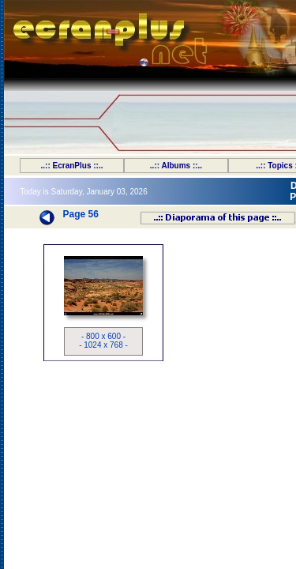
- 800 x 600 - (103, 336)
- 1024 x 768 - (103, 345)
